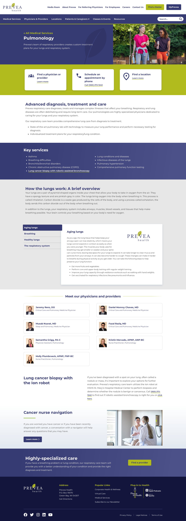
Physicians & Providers (36, 19)
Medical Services (12, 19)
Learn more (33, 439)
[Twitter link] (32, 515)
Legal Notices (141, 515)
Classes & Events (101, 19)
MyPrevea (174, 7)
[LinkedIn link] (44, 515)
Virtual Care (100, 493)
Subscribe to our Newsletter (107, 502)
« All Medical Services (38, 33)
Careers (126, 7)
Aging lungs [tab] (31, 227)
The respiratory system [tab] (37, 246)
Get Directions (65, 499)
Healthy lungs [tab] (32, 239)
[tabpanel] (111, 254)
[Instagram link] (38, 515)
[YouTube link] (50, 515)
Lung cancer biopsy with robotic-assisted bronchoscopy (58, 171)
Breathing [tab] (29, 233)
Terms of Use (157, 515)
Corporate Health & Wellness (107, 489)
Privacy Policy (126, 515)
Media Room (53, 7)
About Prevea (69, 7)
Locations (56, 19)
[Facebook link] (25, 515)
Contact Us (138, 7)
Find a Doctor (155, 7)
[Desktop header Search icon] (181, 19)
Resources (119, 19)
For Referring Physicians (90, 7)
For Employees (112, 7)
